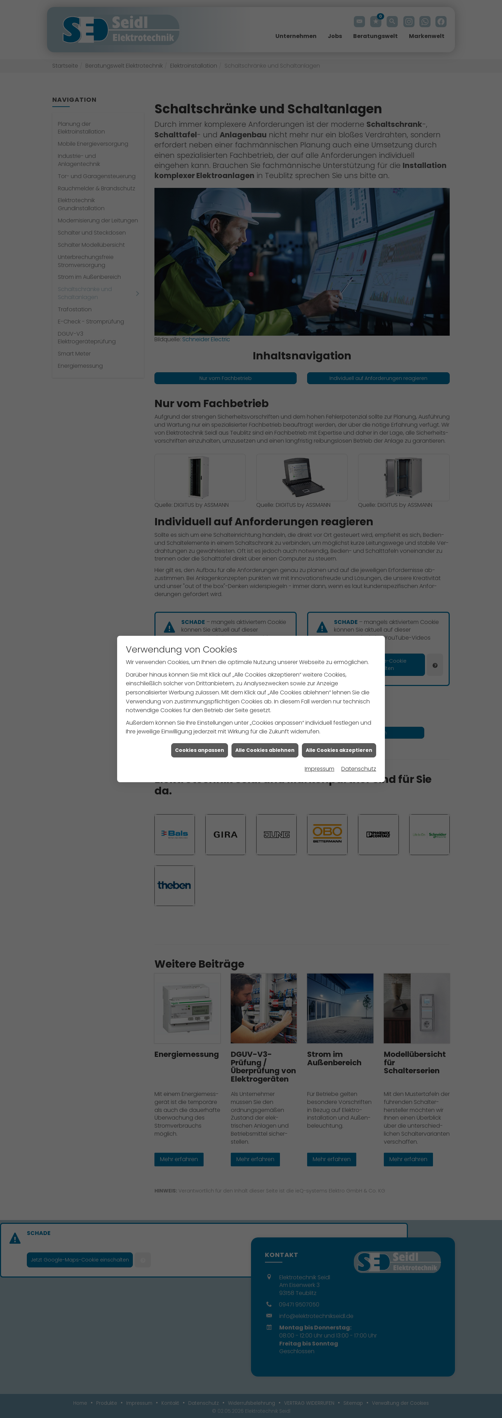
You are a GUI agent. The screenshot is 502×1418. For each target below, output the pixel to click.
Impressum (319, 769)
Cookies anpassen (199, 750)
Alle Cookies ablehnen (265, 750)
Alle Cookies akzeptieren (339, 750)
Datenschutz (358, 769)
